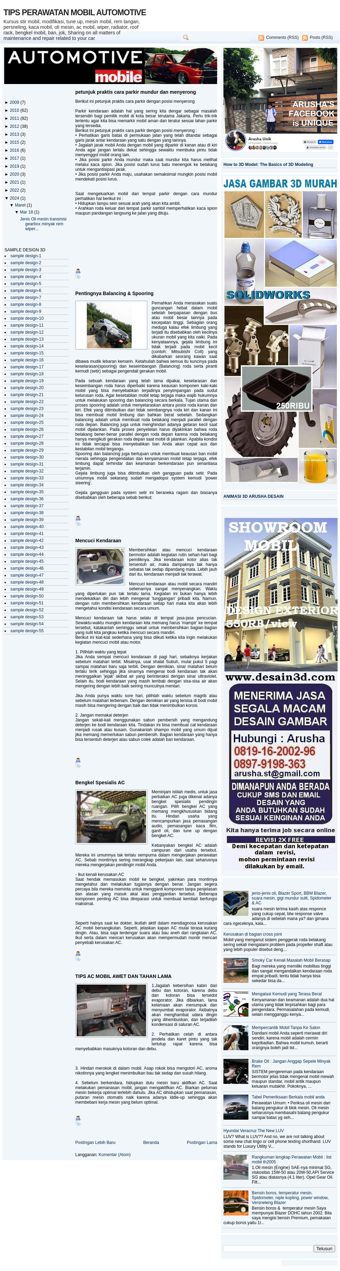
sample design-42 (27, 540)
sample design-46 (27, 568)
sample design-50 (27, 596)
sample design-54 (27, 623)
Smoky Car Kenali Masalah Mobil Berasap (291, 960)
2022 (15, 190)
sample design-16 (27, 360)
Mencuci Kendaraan (98, 540)
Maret (21, 205)
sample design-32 (27, 471)
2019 (15, 166)
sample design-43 (27, 547)
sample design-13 (27, 339)
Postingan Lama (202, 1142)
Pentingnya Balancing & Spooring (114, 293)
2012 (15, 126)
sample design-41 (27, 533)
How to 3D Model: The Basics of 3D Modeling (268, 164)
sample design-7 (25, 297)
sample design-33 (27, 478)
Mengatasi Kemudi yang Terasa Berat (287, 994)
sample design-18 (27, 373)
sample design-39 (27, 519)
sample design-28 (27, 443)
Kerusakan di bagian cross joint (252, 934)
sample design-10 (27, 318)
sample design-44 (27, 554)
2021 (15, 182)
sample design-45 (27, 561)
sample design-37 (27, 505)
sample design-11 (27, 325)
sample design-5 (25, 283)
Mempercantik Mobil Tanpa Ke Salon (286, 1027)
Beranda (151, 1142)
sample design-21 (27, 394)
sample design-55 (27, 630)
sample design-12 (27, 332)
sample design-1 (25, 255)
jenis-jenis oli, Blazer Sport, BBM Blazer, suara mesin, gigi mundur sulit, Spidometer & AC (292, 898)
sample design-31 (27, 464)
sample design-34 (27, 485)
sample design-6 (25, 290)
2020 (15, 174)
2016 (15, 150)
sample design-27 (27, 436)
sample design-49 (27, 589)
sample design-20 (27, 387)
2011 (15, 118)
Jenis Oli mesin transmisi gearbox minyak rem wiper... (43, 224)
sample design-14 (27, 346)
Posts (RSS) (321, 37)
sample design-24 (27, 415)
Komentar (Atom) (114, 1154)
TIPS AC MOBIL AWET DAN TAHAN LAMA (123, 976)
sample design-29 (27, 450)
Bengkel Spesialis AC (100, 782)
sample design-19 (27, 380)
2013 (15, 134)
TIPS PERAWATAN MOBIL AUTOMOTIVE (74, 12)
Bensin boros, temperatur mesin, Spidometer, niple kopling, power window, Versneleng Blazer (290, 1197)
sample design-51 (27, 603)
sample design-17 (27, 367)
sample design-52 (27, 610)
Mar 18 (27, 212)
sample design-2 (25, 262)
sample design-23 (27, 408)
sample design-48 (27, 582)
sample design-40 (27, 526)
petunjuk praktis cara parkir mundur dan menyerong (135, 92)
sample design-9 (25, 311)
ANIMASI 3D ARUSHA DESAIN (253, 496)
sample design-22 (27, 401)
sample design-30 (27, 457)
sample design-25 (27, 422)
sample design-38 (27, 512)
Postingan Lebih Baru (95, 1142)
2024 (15, 198)
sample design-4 (25, 276)
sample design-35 (27, 492)
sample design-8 (25, 304)
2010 (15, 110)
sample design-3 (25, 269)
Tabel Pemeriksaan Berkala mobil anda (288, 1097)
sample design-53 (27, 616)
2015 (15, 142)
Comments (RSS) (282, 37)
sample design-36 (27, 498)
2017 (15, 158)
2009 (15, 102)
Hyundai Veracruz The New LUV (253, 1130)
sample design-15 (27, 353)
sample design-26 (27, 429)
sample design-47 (27, 575)
